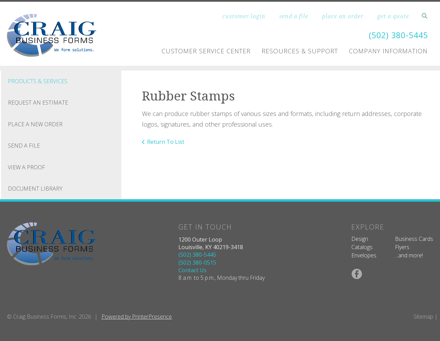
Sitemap (423, 316)
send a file (293, 16)
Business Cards (414, 239)
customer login (243, 16)
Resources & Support (300, 51)
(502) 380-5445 (396, 35)
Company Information (388, 51)
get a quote (393, 16)
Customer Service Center (206, 51)
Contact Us (192, 270)
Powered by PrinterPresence (136, 316)
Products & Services (37, 81)
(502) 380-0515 (197, 262)
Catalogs (362, 247)
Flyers (402, 247)
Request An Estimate (38, 102)
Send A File (24, 145)
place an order (342, 16)
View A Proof (26, 167)
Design (359, 239)
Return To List (165, 142)
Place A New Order (35, 124)
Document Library (35, 188)
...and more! (409, 255)
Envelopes (363, 255)
